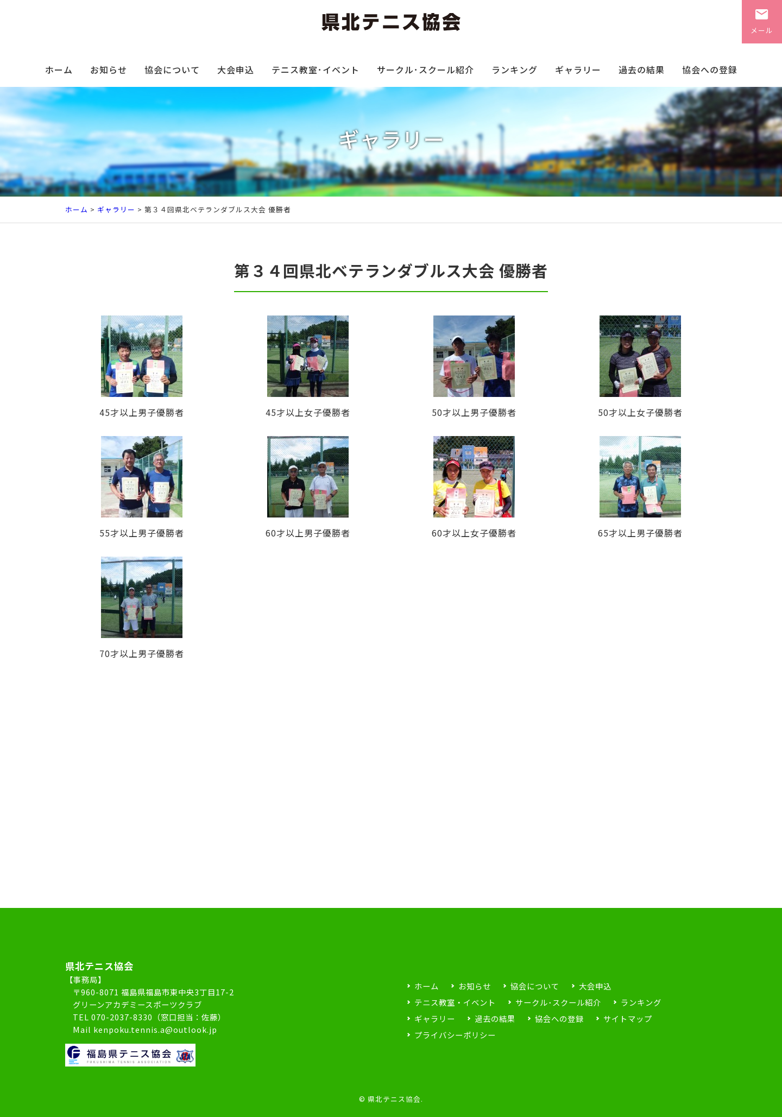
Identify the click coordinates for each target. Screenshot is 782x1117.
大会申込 (235, 69)
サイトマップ (627, 1018)
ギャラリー (578, 69)
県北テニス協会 (394, 1099)
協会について (172, 69)
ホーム (59, 69)
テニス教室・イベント (455, 1002)
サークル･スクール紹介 (425, 69)
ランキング (514, 69)
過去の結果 (642, 69)
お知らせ (108, 69)
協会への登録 (709, 69)
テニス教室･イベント (316, 69)
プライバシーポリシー (455, 1034)
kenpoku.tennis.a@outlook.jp (155, 1029)
